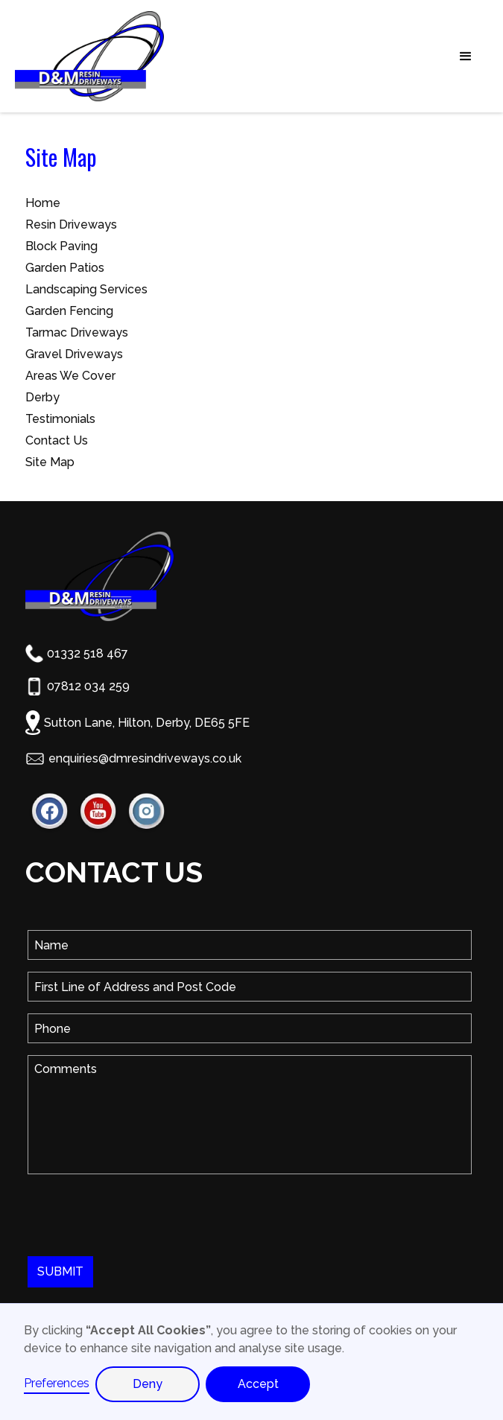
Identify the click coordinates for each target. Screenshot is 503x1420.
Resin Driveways (71, 224)
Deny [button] (147, 1384)
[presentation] (141, 1215)
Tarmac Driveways (76, 332)
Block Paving (61, 246)
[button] (337, 56)
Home (42, 203)
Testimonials (60, 419)
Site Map (50, 462)
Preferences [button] (56, 1383)
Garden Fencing (69, 311)
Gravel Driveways (74, 354)
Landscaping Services (86, 289)
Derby (42, 397)
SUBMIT (60, 1271)
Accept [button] (258, 1384)
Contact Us (56, 440)
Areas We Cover (70, 376)
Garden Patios (64, 268)
